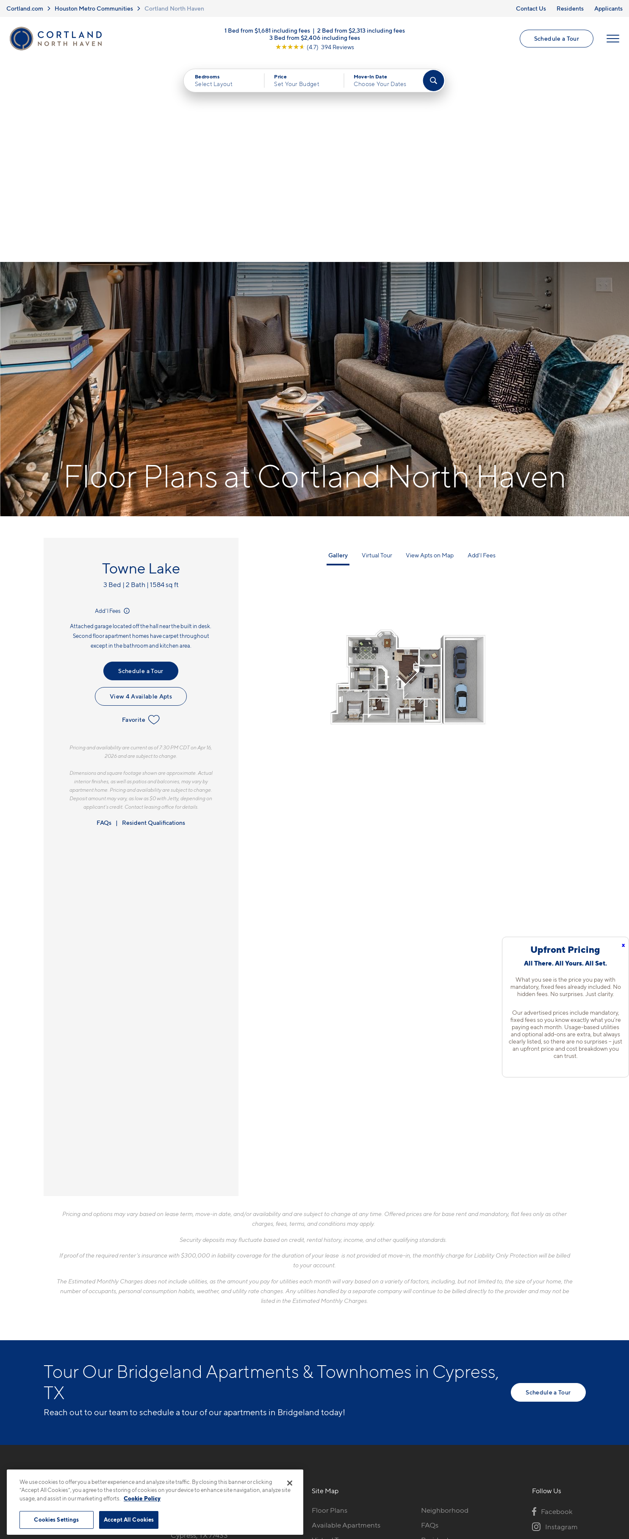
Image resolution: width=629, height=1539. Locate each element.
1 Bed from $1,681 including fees (267, 29)
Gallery (338, 353)
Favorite (141, 518)
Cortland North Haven (174, 8)
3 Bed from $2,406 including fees (314, 37)
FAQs (104, 620)
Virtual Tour (377, 353)
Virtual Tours (332, 1338)
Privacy (274, 1465)
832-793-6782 (193, 1308)
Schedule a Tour (556, 38)
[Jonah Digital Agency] (566, 1461)
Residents (570, 8)
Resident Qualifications (153, 620)
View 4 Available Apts (141, 494)
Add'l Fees (113, 409)
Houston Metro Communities (94, 8)
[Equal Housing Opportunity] (175, 1354)
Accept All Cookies (129, 1519)
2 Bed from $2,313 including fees (361, 29)
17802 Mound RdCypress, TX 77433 (199, 1328)
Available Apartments (346, 1323)
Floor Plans (329, 1308)
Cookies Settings (56, 1519)
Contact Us (531, 8)
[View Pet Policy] (241, 1354)
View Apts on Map (430, 353)
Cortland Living (336, 1382)
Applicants (608, 8)
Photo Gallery (334, 1353)
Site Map (351, 1465)
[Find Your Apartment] (433, 80)
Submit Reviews (312, 1465)
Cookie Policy (142, 1498)
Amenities (328, 1368)
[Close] (289, 1483)
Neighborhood (444, 1308)
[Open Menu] (613, 38)
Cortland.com (24, 8)
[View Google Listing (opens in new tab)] (314, 46)
